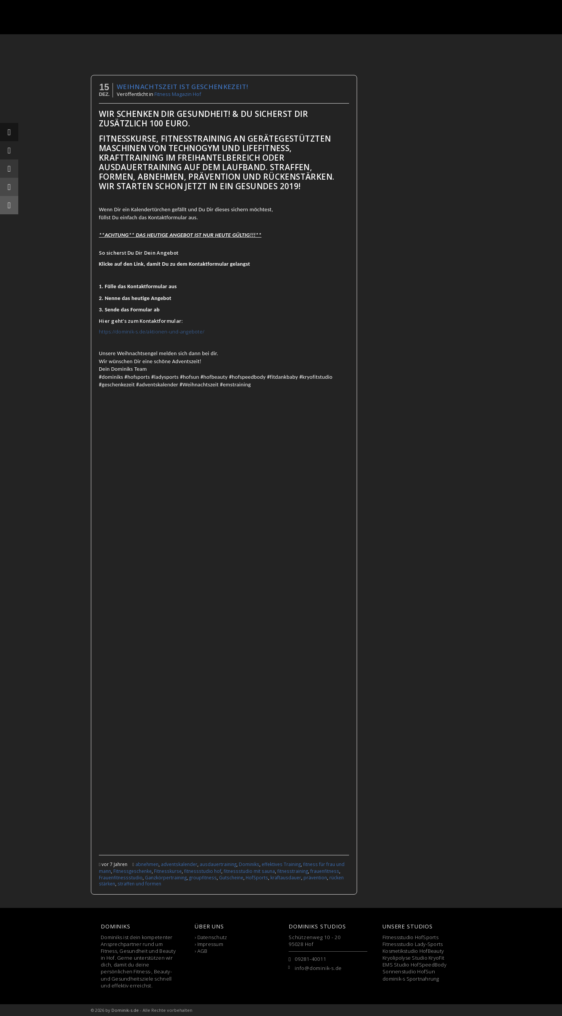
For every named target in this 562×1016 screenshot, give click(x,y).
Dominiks (249, 864)
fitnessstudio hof (202, 871)
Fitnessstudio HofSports (410, 937)
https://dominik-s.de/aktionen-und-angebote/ (151, 331)
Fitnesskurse (168, 871)
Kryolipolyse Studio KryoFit (413, 957)
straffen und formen (139, 883)
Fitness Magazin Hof (177, 94)
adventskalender (179, 864)
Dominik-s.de (125, 1010)
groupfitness (203, 877)
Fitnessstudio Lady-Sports (413, 944)
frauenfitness (324, 871)
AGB (202, 950)
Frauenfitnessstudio (121, 877)
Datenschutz (212, 937)
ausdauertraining (218, 864)
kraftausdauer (285, 877)
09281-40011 (310, 958)
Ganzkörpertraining (166, 877)
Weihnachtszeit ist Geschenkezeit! (182, 86)
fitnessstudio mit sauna (249, 871)
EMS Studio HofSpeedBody (414, 964)
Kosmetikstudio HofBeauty (413, 950)
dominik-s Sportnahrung (411, 978)
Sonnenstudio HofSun (409, 971)
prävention (315, 877)
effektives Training (281, 864)
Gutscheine (231, 877)
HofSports (257, 877)
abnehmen (147, 864)
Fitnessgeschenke (132, 871)
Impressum (210, 944)
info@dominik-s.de (318, 968)
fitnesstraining (292, 871)
